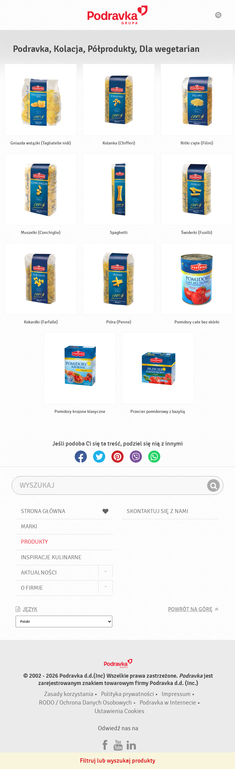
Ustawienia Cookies (119, 711)
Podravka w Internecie (168, 702)
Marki (29, 526)
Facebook (81, 456)
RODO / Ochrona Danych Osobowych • (88, 702)
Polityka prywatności (127, 694)
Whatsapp (154, 456)
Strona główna (64, 511)
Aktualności (39, 572)
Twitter (99, 456)
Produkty (34, 541)
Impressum (176, 694)
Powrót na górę (190, 609)
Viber (136, 456)
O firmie (32, 588)
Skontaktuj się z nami (157, 511)
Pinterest (117, 456)
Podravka (117, 15)
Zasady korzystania (68, 694)
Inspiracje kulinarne (51, 557)
